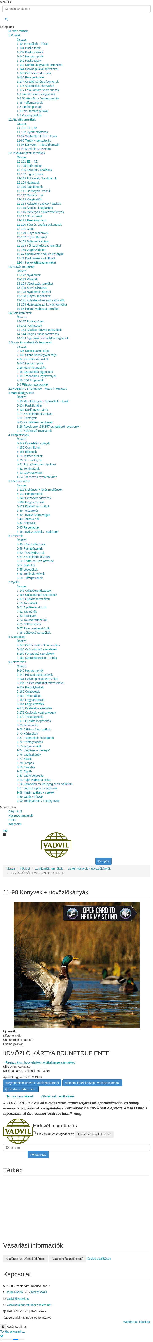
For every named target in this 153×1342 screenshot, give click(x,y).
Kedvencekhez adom (21, 1089)
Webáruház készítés (136, 1321)
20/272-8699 (39, 1292)
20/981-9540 (15, 1292)
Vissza (10, 868)
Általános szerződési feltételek (25, 1258)
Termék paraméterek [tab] (20, 1096)
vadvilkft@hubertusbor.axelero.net (29, 1305)
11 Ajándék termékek (49, 868)
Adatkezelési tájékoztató (67, 1258)
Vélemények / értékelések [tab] (57, 1096)
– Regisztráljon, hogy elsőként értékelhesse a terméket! (39, 1062)
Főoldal (25, 868)
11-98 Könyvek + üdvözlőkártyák (89, 868)
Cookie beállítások (99, 1258)
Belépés (103, 861)
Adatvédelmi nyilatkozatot (94, 1134)
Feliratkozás (38, 1154)
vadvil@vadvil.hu (18, 1298)
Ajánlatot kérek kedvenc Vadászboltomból (92, 1083)
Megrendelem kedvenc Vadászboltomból (32, 1083)
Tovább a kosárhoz (12, 1331)
